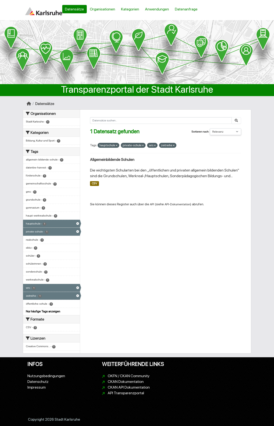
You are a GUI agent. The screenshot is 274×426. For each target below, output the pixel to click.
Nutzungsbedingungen (46, 376)
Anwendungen (157, 9)
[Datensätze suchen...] (161, 120)
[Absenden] (236, 120)
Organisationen (102, 9)
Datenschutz (38, 381)
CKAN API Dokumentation (129, 387)
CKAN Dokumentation (126, 381)
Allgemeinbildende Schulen (112, 159)
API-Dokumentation (177, 204)
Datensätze (74, 9)
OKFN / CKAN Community (129, 376)
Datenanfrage (186, 9)
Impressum (36, 387)
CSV (94, 183)
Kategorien (130, 9)
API (152, 204)
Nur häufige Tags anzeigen (43, 311)
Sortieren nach (200, 131)
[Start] (29, 103)
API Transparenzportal (126, 393)
